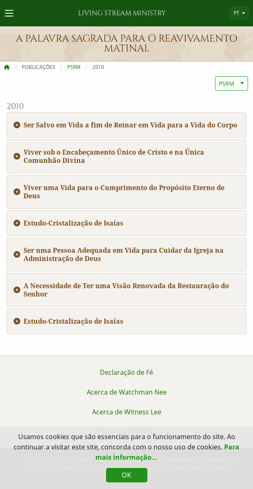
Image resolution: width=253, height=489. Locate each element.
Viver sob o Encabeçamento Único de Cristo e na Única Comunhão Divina (114, 156)
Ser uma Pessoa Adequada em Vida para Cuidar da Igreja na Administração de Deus (124, 254)
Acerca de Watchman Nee (127, 392)
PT (236, 12)
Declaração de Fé (126, 372)
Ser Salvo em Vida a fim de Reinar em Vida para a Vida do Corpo (130, 124)
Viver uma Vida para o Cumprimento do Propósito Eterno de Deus (124, 191)
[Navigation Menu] (9, 13)
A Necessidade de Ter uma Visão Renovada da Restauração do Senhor (126, 290)
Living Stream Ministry (122, 13)
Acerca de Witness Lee (126, 411)
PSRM (73, 67)
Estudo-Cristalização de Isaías (73, 223)
